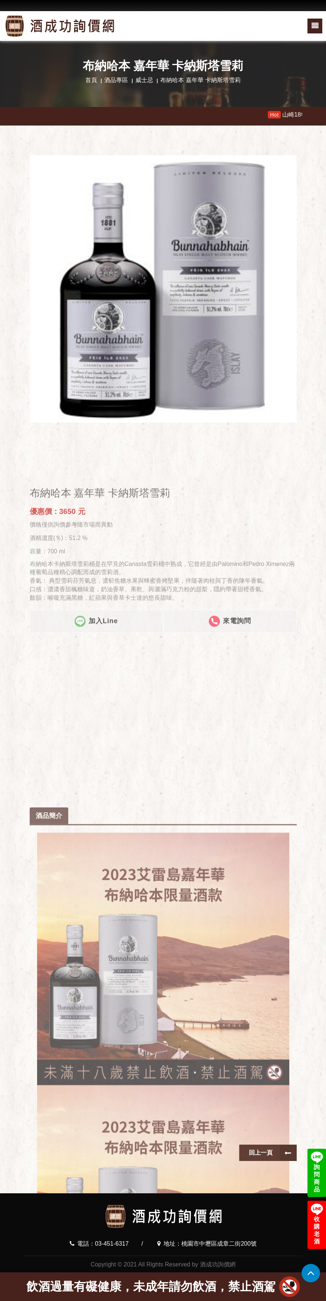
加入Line (96, 673)
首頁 (91, 80)
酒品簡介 (49, 1004)
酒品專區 (116, 80)
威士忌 (144, 80)
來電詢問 (230, 673)
